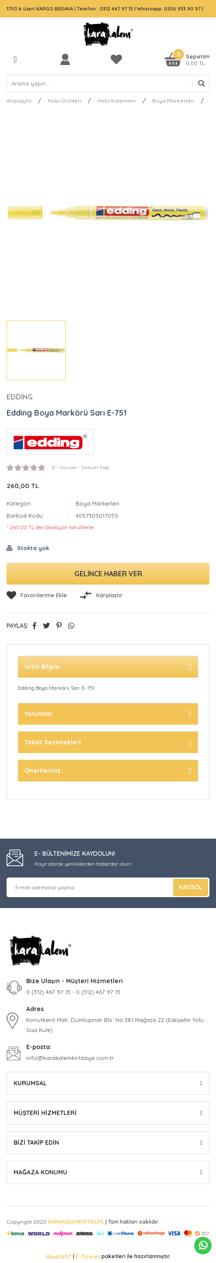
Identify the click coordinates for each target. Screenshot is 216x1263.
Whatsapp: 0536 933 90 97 (169, 9)
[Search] (108, 83)
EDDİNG (20, 396)
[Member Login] (67, 59)
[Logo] (108, 34)
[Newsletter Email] (108, 887)
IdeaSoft (58, 1256)
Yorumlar (38, 714)
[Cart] (187, 59)
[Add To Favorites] (37, 595)
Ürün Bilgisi (41, 667)
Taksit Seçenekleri (52, 742)
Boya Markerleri (97, 503)
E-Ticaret (88, 1256)
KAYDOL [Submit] (190, 887)
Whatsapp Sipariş (203, 1245)
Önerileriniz (42, 770)
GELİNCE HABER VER (108, 573)
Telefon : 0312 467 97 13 (105, 9)
